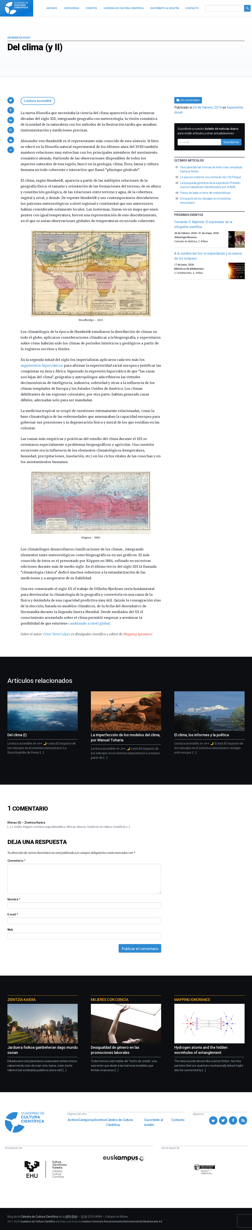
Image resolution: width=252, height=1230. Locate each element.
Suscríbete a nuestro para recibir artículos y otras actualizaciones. (208, 131)
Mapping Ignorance (137, 634)
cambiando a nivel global (89, 623)
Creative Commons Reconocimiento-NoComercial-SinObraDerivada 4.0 (121, 1221)
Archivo (73, 1120)
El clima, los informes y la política (201, 735)
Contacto (178, 1120)
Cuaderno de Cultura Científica (37, 1221)
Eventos (100, 1120)
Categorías (87, 1120)
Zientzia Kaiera (21, 999)
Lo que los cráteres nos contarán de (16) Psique (210, 177)
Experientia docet (19, 37)
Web (10, 929)
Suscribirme (231, 142)
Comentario (16, 860)
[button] (10, 100)
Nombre (13, 899)
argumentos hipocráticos (42, 365)
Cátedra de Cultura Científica (119, 1122)
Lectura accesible (37, 101)
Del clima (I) (17, 735)
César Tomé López (56, 634)
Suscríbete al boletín (153, 1122)
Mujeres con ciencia (109, 999)
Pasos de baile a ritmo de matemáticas (205, 192)
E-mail (12, 914)
